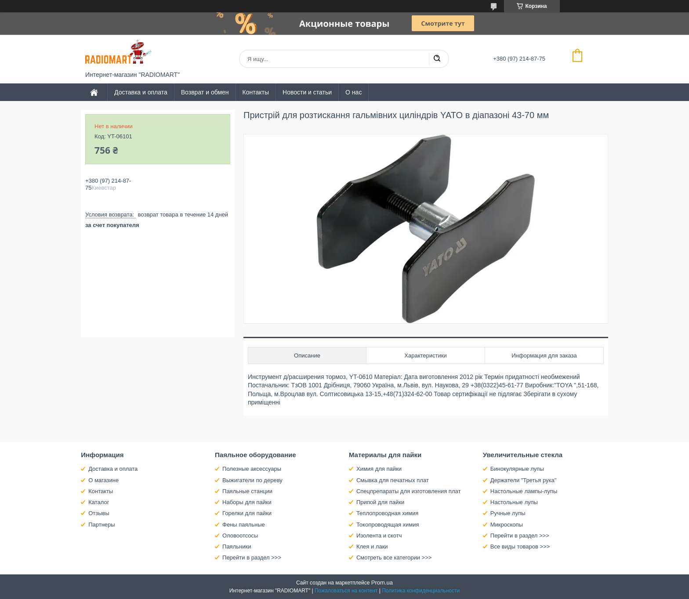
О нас (353, 92)
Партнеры (101, 524)
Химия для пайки (379, 468)
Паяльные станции (247, 491)
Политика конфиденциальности (421, 591)
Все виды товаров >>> (520, 546)
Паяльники (236, 546)
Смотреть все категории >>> (394, 557)
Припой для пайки (380, 502)
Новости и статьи (307, 92)
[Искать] (437, 59)
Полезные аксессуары (251, 468)
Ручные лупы (508, 513)
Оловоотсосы (240, 535)
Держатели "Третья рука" (523, 480)
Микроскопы (506, 524)
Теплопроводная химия (387, 513)
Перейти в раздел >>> (251, 557)
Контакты (256, 92)
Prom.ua (382, 582)
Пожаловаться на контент (346, 591)
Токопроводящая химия (387, 524)
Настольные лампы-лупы (524, 491)
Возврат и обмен (205, 92)
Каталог (98, 502)
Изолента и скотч (379, 535)
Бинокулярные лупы (517, 468)
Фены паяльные (243, 524)
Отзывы (98, 513)
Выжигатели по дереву (252, 480)
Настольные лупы (514, 502)
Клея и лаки (372, 546)
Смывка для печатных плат (392, 480)
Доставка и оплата (140, 92)
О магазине (103, 480)
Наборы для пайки (247, 502)
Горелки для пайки (247, 513)
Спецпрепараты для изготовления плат (408, 491)
